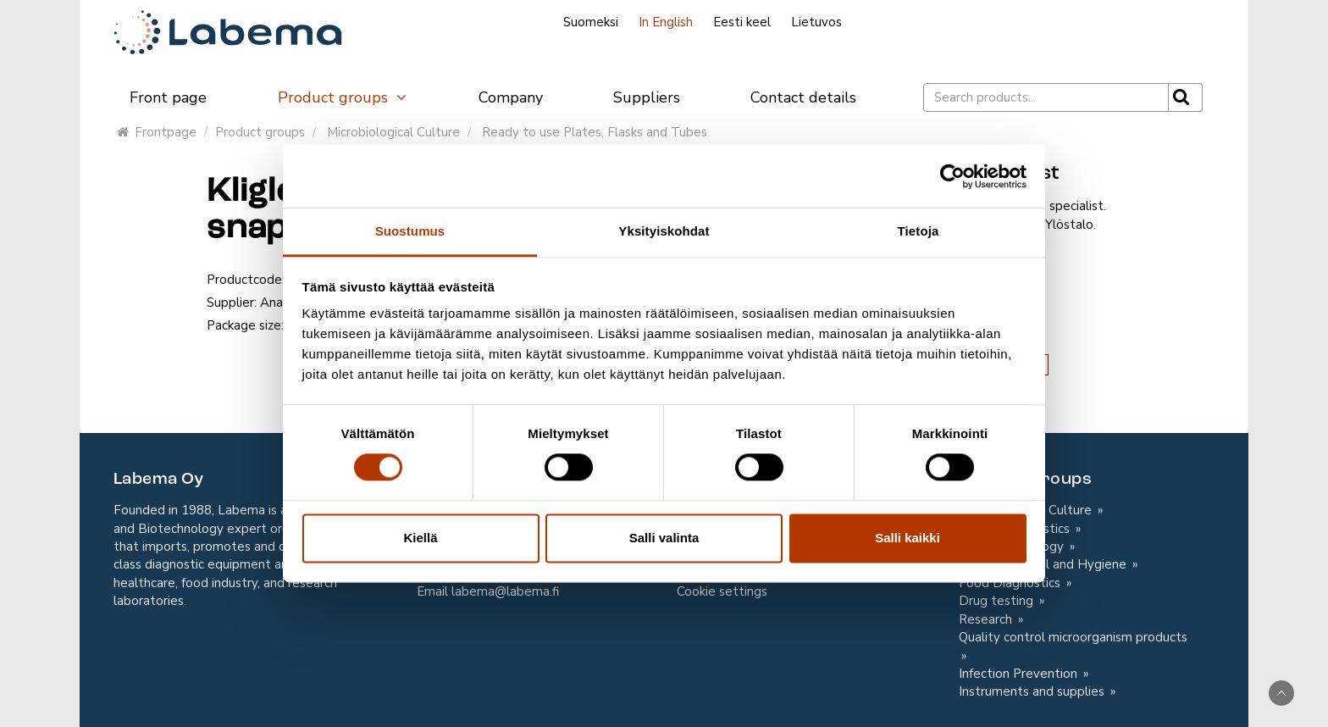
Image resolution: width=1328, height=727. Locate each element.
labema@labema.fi (505, 591)
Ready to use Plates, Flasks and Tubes (594, 132)
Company (511, 97)
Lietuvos (816, 22)
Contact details (803, 97)
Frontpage (156, 132)
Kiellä (420, 537)
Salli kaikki (907, 537)
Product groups (343, 97)
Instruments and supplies (1033, 691)
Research (987, 619)
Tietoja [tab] (918, 231)
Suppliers (646, 97)
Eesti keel (742, 22)
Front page (168, 97)
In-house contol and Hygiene (1044, 564)
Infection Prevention (1020, 673)
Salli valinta (664, 537)
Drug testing (998, 600)
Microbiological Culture (393, 132)
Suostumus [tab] (410, 231)
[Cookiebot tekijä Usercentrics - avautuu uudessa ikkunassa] (952, 176)
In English (666, 22)
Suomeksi (590, 22)
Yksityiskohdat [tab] (663, 231)
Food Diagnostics (1011, 582)
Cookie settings (722, 591)
